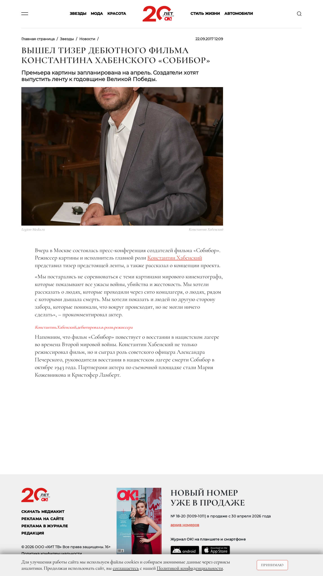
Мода (97, 14)
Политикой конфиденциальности (190, 568)
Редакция (32, 533)
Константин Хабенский (174, 257)
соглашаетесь (126, 568)
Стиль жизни (205, 14)
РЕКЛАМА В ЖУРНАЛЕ (44, 526)
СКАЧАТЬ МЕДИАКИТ (42, 512)
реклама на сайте (42, 519)
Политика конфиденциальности (51, 554)
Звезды (78, 14)
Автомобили (238, 14)
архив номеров (184, 525)
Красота (116, 14)
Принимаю (272, 565)
